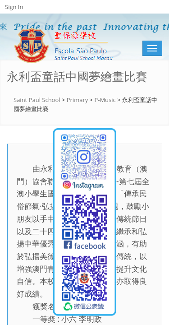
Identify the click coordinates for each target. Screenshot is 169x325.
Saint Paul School (37, 100)
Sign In (14, 7)
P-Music (104, 100)
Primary (77, 100)
